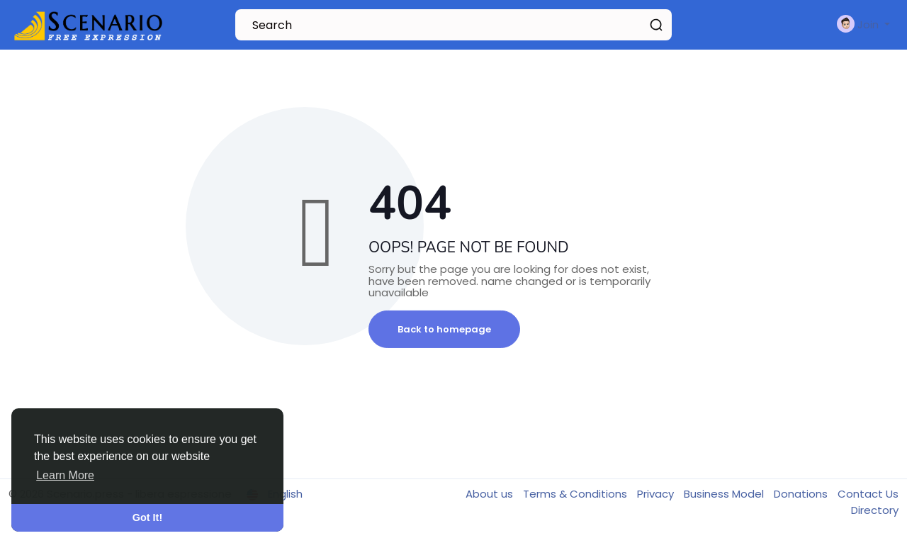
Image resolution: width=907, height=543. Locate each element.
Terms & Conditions (576, 493)
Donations (802, 493)
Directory (874, 510)
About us (491, 493)
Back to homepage (444, 329)
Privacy (657, 493)
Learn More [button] (65, 475)
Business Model (725, 493)
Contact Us (868, 493)
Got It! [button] (147, 517)
